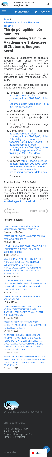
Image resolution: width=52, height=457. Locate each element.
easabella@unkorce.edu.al (19, 201)
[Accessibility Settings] (46, 449)
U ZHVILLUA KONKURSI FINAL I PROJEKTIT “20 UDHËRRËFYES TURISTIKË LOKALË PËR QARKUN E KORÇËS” (25, 249)
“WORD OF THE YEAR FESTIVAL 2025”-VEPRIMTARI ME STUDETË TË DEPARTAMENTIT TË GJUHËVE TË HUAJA (25, 325)
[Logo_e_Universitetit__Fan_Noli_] (4, 4)
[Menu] (3, 11)
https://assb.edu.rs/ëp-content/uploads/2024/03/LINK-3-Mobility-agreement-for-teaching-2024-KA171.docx (28, 137)
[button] (48, 4)
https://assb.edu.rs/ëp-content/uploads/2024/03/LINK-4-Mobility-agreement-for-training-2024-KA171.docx (28, 149)
